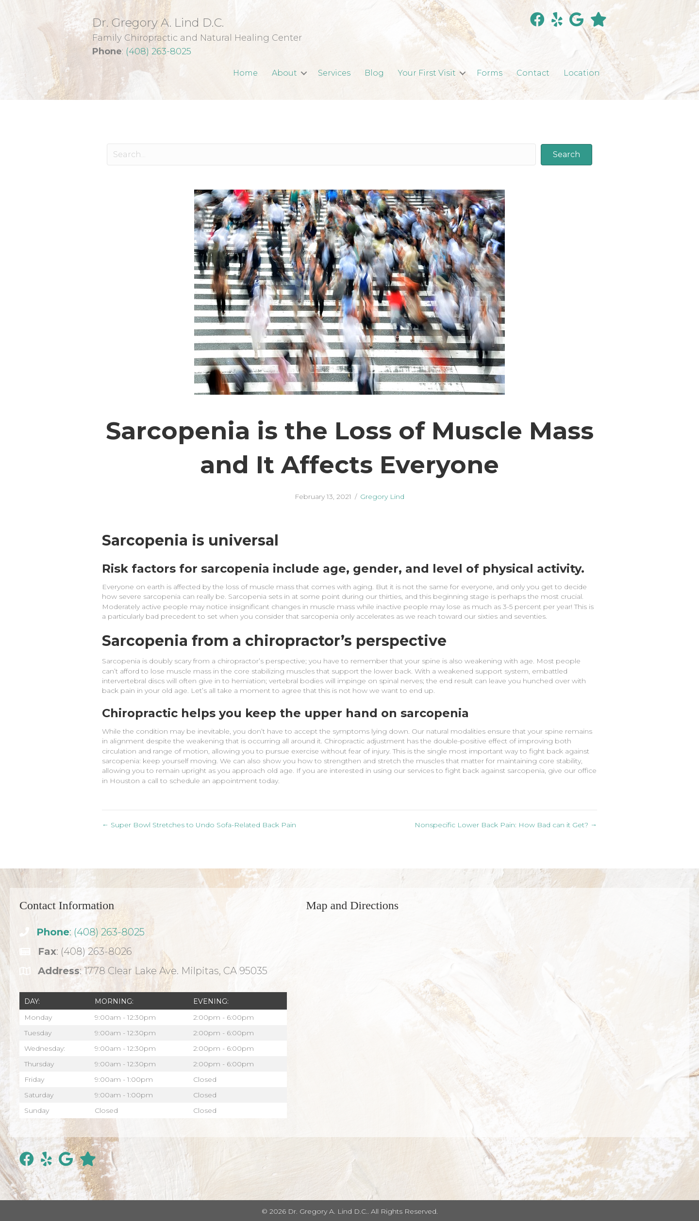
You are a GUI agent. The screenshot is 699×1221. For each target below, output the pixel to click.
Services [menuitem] (334, 73)
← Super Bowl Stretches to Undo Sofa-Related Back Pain (199, 824)
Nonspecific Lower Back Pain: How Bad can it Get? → (506, 824)
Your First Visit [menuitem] (427, 73)
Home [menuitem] (245, 73)
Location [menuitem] (582, 73)
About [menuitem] (284, 73)
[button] (304, 73)
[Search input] (321, 154)
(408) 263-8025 (158, 51)
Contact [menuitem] (532, 73)
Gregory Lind (382, 496)
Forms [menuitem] (489, 73)
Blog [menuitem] (374, 73)
